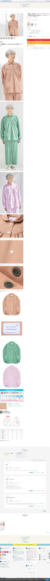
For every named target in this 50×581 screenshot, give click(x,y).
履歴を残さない (48, 532)
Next (22, 25)
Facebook (27, 45)
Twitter (29, 45)
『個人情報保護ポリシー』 (31, 579)
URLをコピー (33, 45)
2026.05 (48, 550)
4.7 (12, 453)
